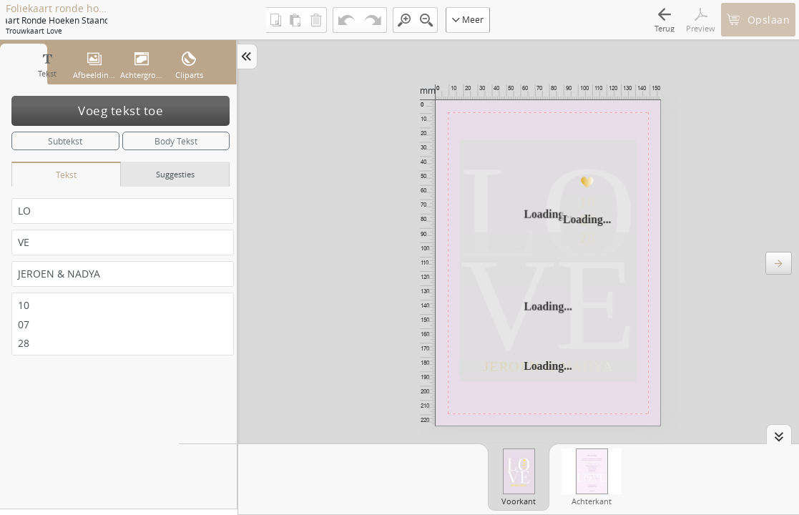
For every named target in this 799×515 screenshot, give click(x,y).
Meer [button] (468, 19)
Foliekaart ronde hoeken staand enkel (56, 9)
